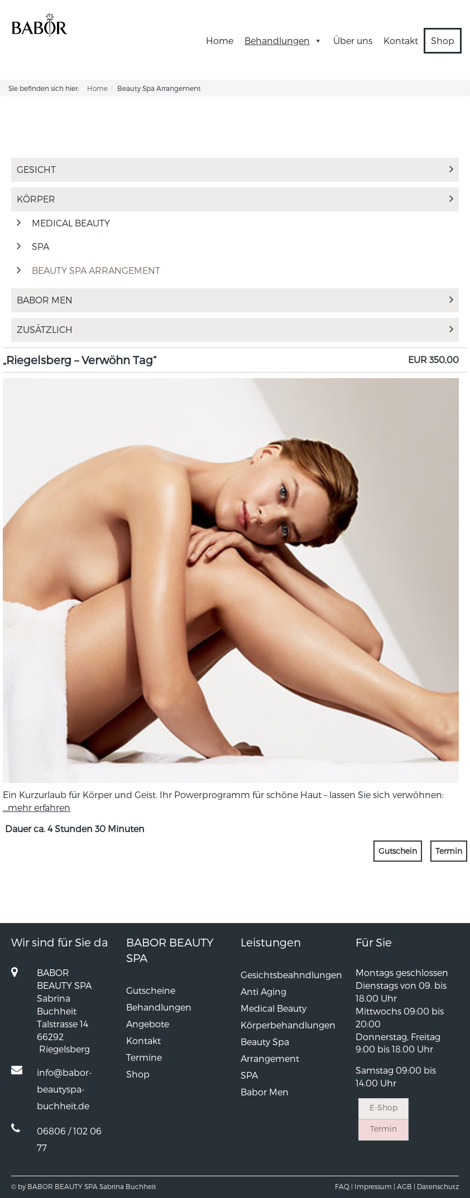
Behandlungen (283, 40)
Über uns (352, 40)
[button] (316, 40)
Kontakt (400, 40)
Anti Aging (263, 991)
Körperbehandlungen (288, 1025)
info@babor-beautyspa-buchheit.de (64, 1089)
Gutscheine (150, 990)
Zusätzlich (235, 329)
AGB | (406, 1186)
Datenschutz (438, 1186)
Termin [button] (448, 851)
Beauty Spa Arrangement (96, 270)
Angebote (147, 1023)
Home (219, 40)
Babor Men (235, 300)
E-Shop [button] (383, 1107)
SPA (40, 246)
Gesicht (235, 169)
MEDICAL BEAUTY (71, 223)
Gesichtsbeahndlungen (291, 974)
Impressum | (374, 1186)
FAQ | (344, 1186)
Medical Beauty (273, 1008)
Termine (144, 1057)
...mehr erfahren (36, 807)
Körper (235, 199)
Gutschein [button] (397, 851)
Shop (442, 40)
